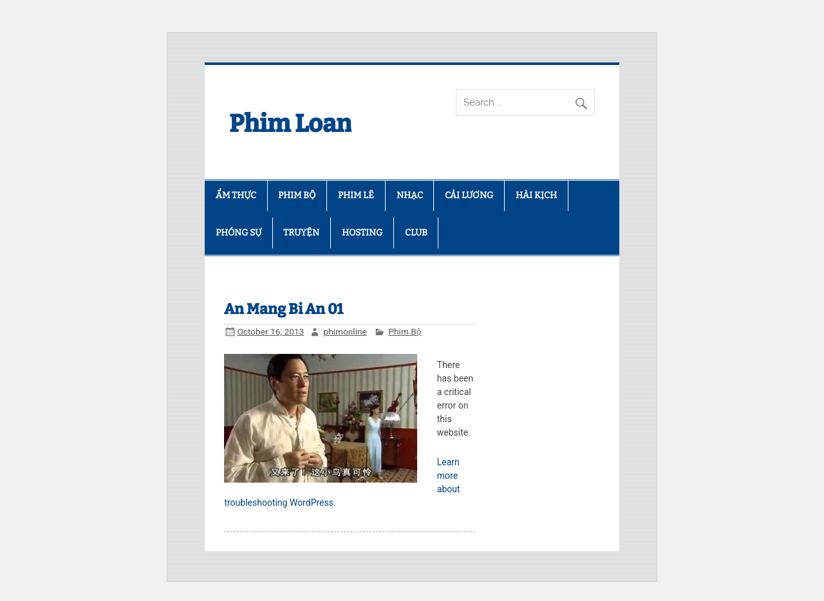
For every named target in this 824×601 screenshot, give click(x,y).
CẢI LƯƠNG (469, 195)
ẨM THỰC (236, 195)
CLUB (416, 232)
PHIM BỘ (296, 195)
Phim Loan (290, 123)
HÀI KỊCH (536, 195)
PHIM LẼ (356, 195)
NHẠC (410, 195)
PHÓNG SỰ (238, 232)
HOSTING (362, 232)
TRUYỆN (301, 232)
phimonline (344, 331)
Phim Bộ (404, 331)
